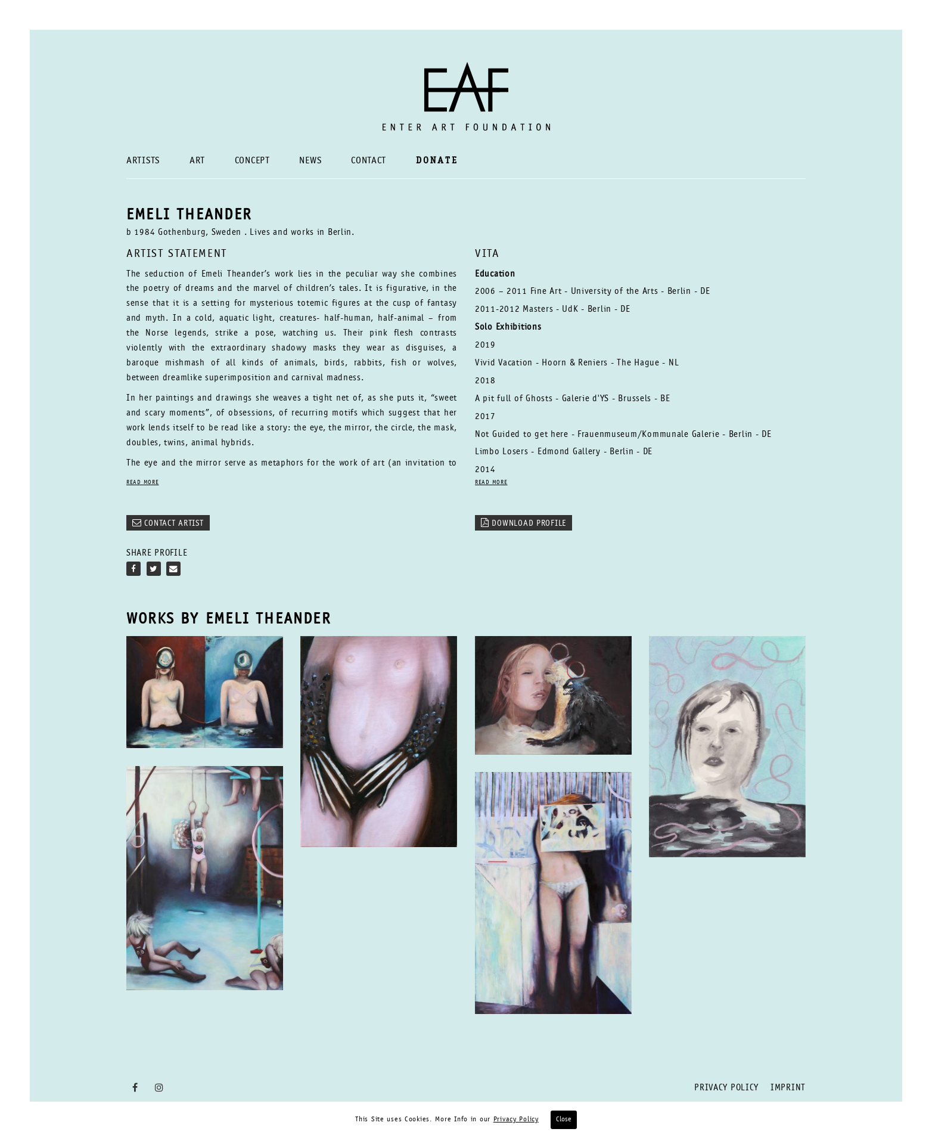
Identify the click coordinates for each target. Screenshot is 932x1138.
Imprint (788, 1088)
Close (563, 1119)
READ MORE (142, 483)
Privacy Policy (726, 1088)
